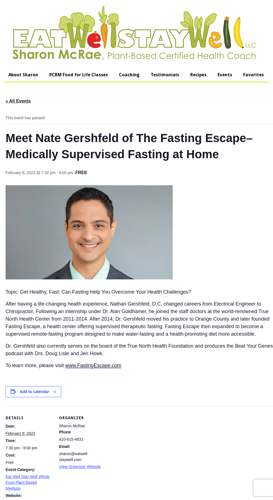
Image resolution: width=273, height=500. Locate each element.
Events (225, 74)
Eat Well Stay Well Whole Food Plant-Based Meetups (28, 482)
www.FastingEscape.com (93, 365)
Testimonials (165, 74)
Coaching (129, 74)
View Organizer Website (80, 466)
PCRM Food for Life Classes (78, 74)
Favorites (253, 74)
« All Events (18, 101)
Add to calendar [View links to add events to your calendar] (34, 391)
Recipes (198, 74)
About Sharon (23, 74)
